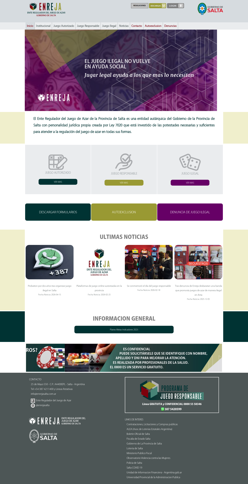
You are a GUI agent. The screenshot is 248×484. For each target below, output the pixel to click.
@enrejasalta (40, 405)
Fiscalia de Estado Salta (138, 439)
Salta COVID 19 (134, 467)
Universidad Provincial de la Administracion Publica (153, 477)
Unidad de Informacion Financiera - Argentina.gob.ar (154, 472)
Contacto (136, 26)
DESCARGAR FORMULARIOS (58, 212)
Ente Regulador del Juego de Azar (51, 400)
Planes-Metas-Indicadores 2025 (124, 330)
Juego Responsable (88, 26)
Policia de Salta (134, 463)
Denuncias (170, 26)
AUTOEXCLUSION (124, 212)
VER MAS (58, 182)
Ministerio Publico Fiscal (139, 453)
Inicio (30, 26)
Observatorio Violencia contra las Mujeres (148, 458)
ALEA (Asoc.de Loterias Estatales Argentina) (149, 429)
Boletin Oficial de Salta (138, 434)
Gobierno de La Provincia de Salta (144, 443)
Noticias (123, 26)
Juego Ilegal (109, 26)
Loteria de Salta (135, 448)
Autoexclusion (153, 26)
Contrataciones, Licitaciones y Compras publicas (152, 424)
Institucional (43, 26)
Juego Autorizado (63, 26)
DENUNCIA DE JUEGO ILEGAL (190, 212)
